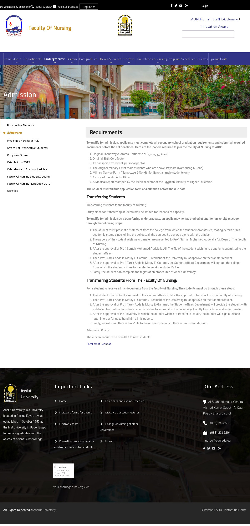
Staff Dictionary (225, 19)
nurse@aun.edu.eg (68, 6)
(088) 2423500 (220, 425)
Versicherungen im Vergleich (71, 489)
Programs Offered (18, 157)
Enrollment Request (99, 346)
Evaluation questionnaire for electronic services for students (74, 446)
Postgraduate (91, 62)
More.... (109, 443)
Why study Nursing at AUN (23, 142)
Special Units (226, 62)
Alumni (75, 62)
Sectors (133, 62)
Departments (34, 62)
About (18, 62)
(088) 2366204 (44, 6)
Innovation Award (214, 26)
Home (8, 60)
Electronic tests (68, 426)
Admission (14, 135)
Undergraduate (57, 62)
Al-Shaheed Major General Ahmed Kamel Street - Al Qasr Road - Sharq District (223, 409)
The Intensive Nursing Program (164, 62)
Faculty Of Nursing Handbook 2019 (28, 185)
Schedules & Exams (202, 60)
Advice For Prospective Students (27, 149)
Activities (12, 192)
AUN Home (199, 19)
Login (205, 6)
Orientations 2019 (18, 164)
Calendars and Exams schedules (27, 171)
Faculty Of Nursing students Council (29, 178)
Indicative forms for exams (75, 414)
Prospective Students (20, 127)
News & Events (115, 62)
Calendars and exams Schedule (124, 403)
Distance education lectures (122, 414)
